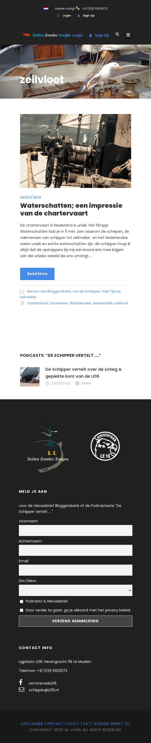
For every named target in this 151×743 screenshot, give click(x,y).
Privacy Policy (63, 723)
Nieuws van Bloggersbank (49, 291)
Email (23, 561)
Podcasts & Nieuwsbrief (44, 601)
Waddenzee (80, 303)
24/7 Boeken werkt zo (106, 723)
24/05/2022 (60, 383)
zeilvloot (121, 303)
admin (86, 383)
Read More (37, 273)
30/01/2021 (31, 197)
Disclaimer (32, 723)
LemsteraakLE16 (43, 683)
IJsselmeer (59, 303)
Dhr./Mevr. (28, 580)
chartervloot (37, 303)
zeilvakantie (102, 303)
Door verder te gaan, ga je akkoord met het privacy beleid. (78, 610)
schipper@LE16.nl (44, 690)
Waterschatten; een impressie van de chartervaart (71, 209)
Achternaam (30, 541)
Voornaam (28, 521)
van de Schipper (86, 291)
